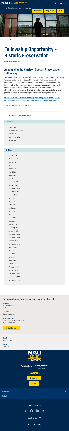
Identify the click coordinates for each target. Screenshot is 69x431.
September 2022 (14, 159)
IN (2, 39)
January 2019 (13, 270)
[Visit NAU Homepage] (34, 356)
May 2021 (12, 205)
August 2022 (13, 162)
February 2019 (14, 267)
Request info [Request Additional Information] (34, 378)
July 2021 (12, 198)
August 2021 (13, 195)
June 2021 (12, 201)
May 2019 (12, 257)
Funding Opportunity (16, 130)
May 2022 (12, 172)
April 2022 (12, 175)
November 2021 (14, 188)
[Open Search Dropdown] (61, 3)
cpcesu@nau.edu (7, 340)
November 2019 (14, 237)
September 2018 (14, 280)
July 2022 (12, 165)
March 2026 (13, 155)
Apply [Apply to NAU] (34, 383)
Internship (20, 115)
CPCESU (6, 39)
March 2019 (13, 263)
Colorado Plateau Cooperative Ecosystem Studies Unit (17, 8)
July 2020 (12, 211)
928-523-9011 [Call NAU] (41, 368)
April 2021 (12, 208)
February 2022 (14, 182)
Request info (50, 10)
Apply (60, 10)
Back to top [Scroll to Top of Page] (32, 417)
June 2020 (12, 214)
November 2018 (14, 277)
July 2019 (12, 250)
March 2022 (13, 178)
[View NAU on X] (25, 411)
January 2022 (13, 185)
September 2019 (14, 244)
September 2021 (14, 191)
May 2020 (12, 218)
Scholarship (28, 115)
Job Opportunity (14, 137)
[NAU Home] (14, 3)
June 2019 (12, 254)
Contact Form (11, 328)
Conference (13, 127)
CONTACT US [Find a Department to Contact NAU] (35, 373)
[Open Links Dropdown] (56, 3)
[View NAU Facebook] (31, 411)
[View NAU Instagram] (43, 411)
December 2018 (14, 273)
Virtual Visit (37, 10)
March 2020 (13, 224)
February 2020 (14, 227)
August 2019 (13, 247)
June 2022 (12, 168)
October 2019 (13, 241)
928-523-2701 (6, 346)
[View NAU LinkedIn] (37, 411)
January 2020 (13, 231)
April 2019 (12, 260)
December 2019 (14, 234)
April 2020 (12, 221)
